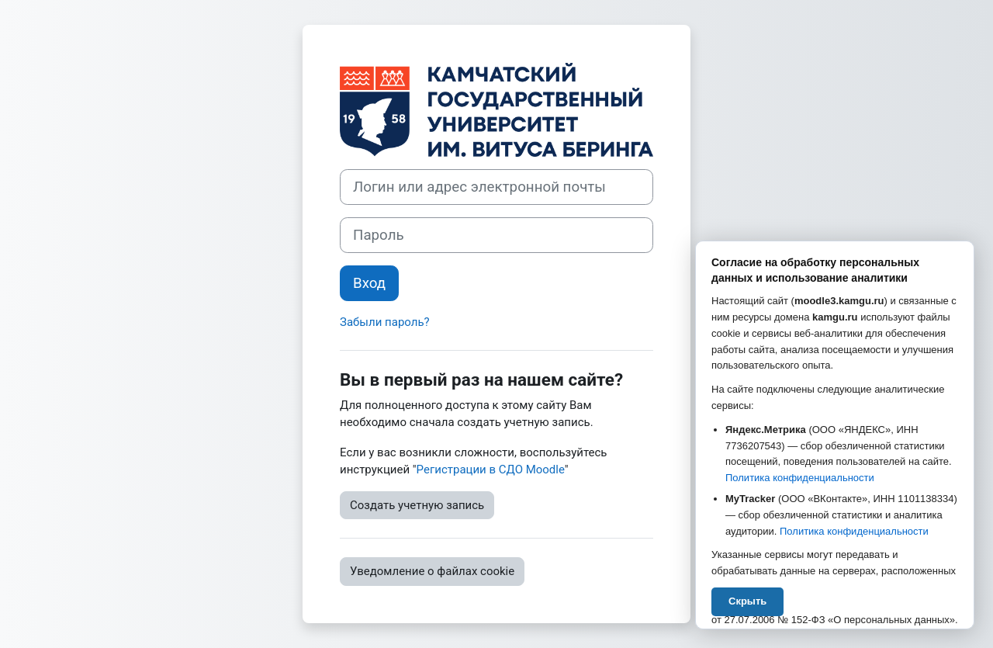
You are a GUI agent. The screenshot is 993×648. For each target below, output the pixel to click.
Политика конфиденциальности (799, 477)
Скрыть (747, 601)
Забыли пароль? (385, 322)
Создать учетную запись (417, 505)
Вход (369, 283)
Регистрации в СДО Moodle (491, 469)
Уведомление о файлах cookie (432, 571)
